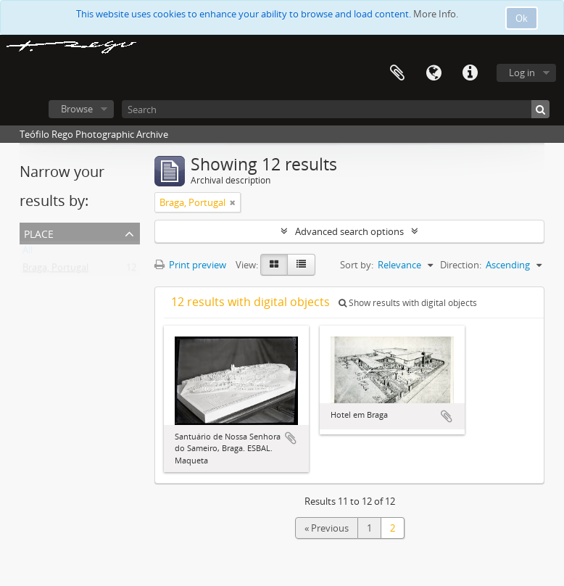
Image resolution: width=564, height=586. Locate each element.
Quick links (470, 73)
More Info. (435, 13)
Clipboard (397, 73)
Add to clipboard (290, 438)
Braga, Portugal (55, 270)
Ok (521, 18)
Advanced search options (349, 231)
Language (433, 73)
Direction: (460, 264)
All (27, 253)
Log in (522, 72)
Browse (77, 108)
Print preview (190, 264)
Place (39, 232)
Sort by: (356, 264)
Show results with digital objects (408, 303)
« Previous (326, 528)
